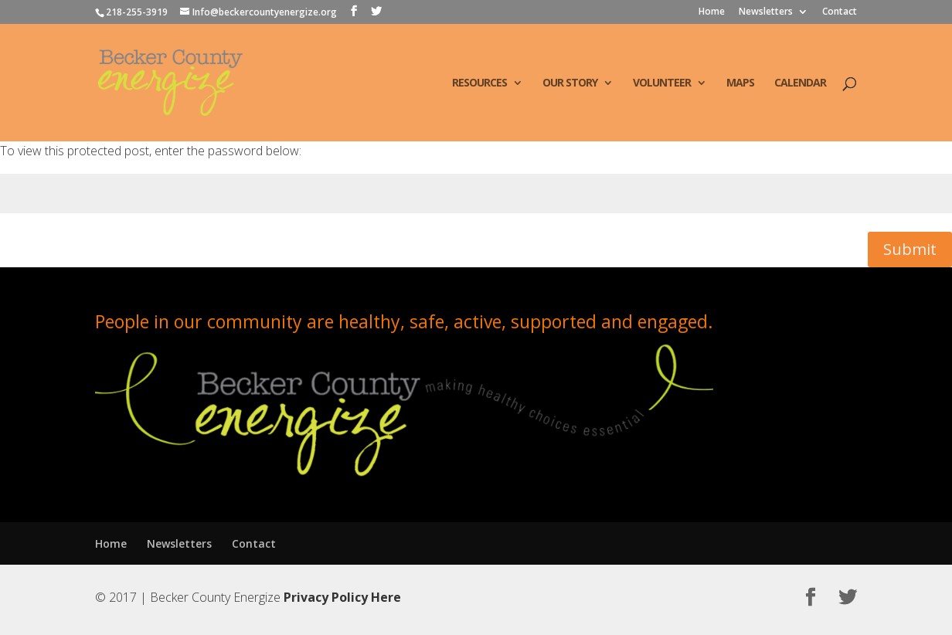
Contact (839, 12)
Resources (479, 83)
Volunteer (662, 83)
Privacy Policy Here (342, 597)
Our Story (569, 83)
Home (712, 12)
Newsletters (766, 12)
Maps (740, 83)
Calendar (800, 83)
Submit (910, 249)
